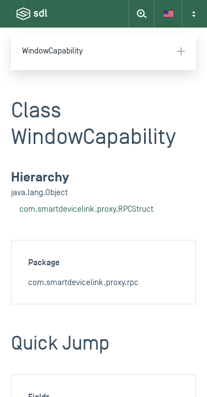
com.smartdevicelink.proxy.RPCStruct (86, 209)
